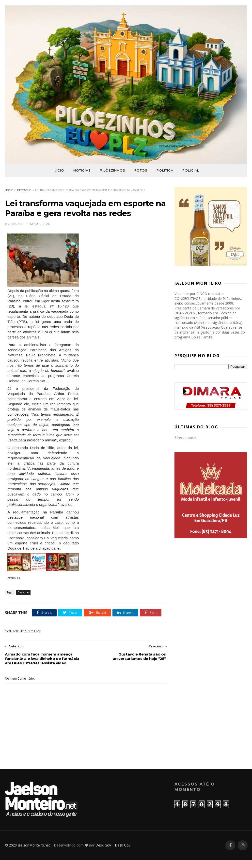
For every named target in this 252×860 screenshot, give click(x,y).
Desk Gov (103, 845)
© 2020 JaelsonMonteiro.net (27, 845)
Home (9, 190)
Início (58, 170)
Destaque (24, 190)
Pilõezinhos (112, 170)
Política (165, 170)
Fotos (140, 170)
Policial (190, 170)
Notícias (82, 170)
